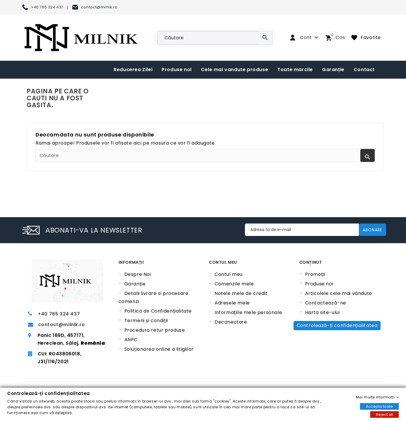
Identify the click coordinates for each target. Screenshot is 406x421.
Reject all (384, 414)
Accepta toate (379, 406)
